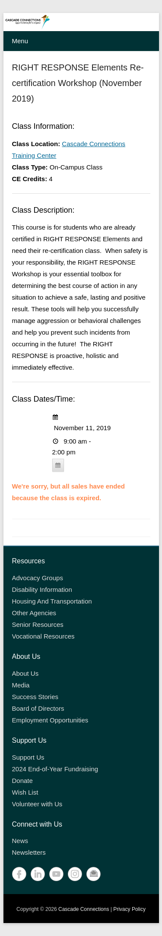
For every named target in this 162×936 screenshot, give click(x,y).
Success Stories (35, 696)
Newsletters (29, 852)
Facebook (19, 874)
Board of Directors (38, 708)
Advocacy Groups (37, 577)
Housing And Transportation (52, 601)
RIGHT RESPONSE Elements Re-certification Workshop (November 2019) (78, 83)
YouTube (56, 874)
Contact (93, 874)
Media (21, 685)
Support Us (28, 757)
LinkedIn (38, 874)
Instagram (75, 874)
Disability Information (42, 589)
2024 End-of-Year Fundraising (55, 769)
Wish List (25, 792)
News (20, 840)
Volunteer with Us (37, 804)
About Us (25, 673)
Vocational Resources (43, 636)
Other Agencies (34, 613)
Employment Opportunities (50, 720)
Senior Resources (38, 624)
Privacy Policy (129, 909)
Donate (22, 780)
